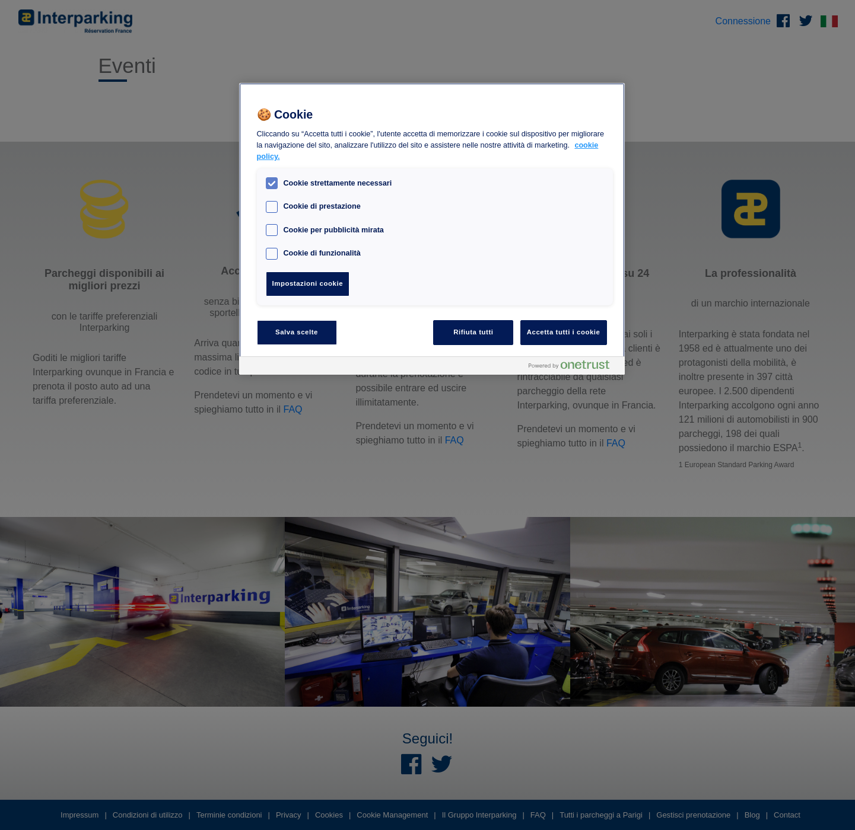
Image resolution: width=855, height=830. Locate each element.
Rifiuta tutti (473, 332)
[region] (432, 229)
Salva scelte (296, 332)
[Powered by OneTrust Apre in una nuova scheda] (574, 367)
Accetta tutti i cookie (563, 332)
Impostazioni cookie (308, 283)
